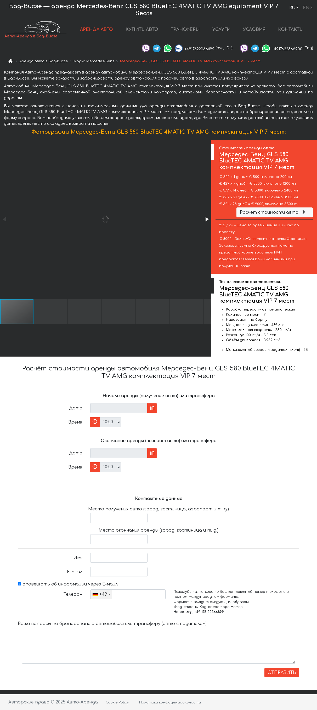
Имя (77, 557)
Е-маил (74, 572)
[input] (119, 408)
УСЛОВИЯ (254, 29)
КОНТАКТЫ (291, 29)
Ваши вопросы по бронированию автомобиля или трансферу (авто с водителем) (112, 623)
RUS (293, 7)
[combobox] (101, 594)
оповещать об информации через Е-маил (68, 584)
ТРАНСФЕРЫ (185, 29)
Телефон (73, 594)
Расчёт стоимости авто (273, 212)
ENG (307, 7)
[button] (206, 219)
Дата (75, 408)
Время (75, 422)
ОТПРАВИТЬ (282, 672)
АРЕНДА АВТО (96, 29)
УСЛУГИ (221, 29)
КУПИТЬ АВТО (142, 29)
